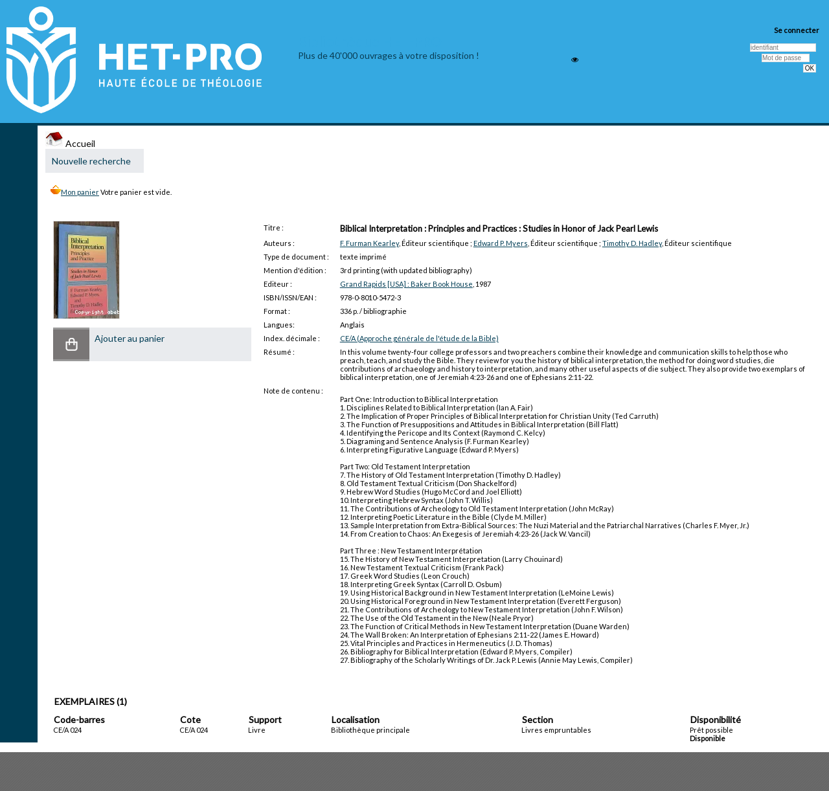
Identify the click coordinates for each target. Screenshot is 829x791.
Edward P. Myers (500, 243)
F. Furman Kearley (369, 243)
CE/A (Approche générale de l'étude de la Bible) (419, 338)
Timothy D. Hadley (632, 243)
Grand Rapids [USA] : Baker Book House (406, 284)
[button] (71, 344)
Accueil (70, 143)
